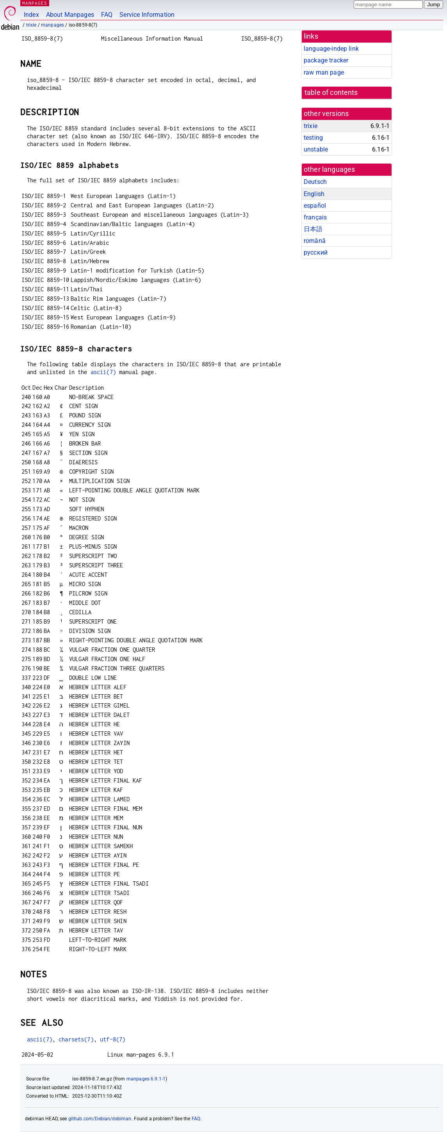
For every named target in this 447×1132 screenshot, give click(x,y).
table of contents (331, 92)
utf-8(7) (112, 1039)
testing (313, 137)
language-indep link (331, 48)
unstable (316, 149)
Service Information (147, 14)
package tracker (326, 60)
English (314, 194)
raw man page (324, 72)
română (315, 240)
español (315, 205)
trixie (31, 25)
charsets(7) (76, 1039)
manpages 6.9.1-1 (146, 1079)
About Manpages (70, 14)
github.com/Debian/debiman (100, 1118)
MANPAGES (34, 2)
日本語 (313, 229)
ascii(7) (103, 372)
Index (31, 14)
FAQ (106, 14)
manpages (52, 25)
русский (316, 252)
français (315, 217)
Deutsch (315, 181)
